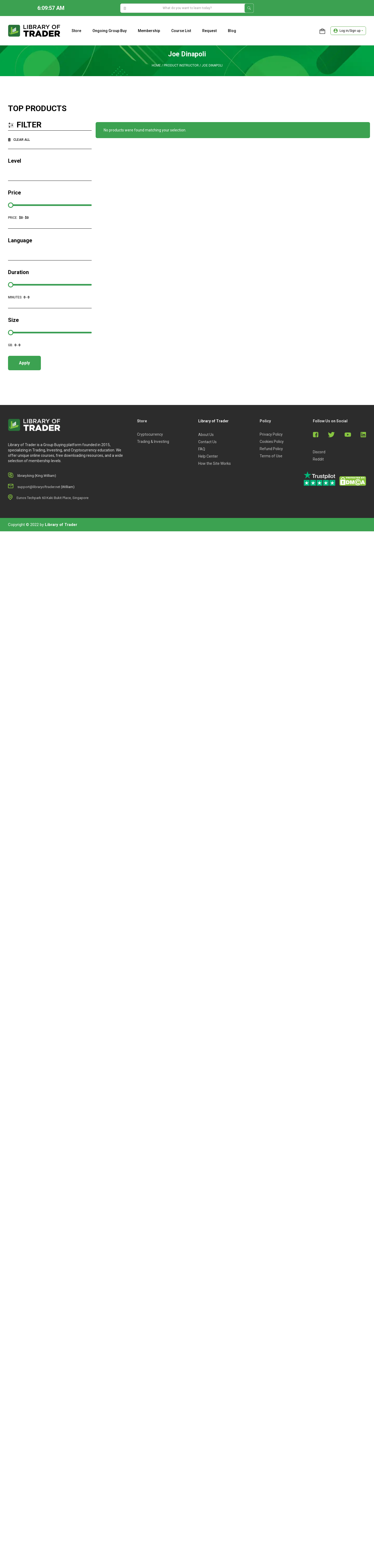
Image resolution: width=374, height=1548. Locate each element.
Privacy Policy (271, 434)
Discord (319, 452)
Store (76, 31)
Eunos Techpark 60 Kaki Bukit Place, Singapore (52, 498)
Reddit (318, 459)
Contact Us (207, 442)
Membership (149, 31)
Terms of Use (271, 456)
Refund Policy (271, 449)
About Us (206, 434)
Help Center (208, 456)
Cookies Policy (272, 441)
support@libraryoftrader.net (38, 487)
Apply (24, 362)
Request (209, 31)
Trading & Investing (153, 441)
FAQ (201, 449)
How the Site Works (214, 463)
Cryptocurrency (150, 434)
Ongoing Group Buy (109, 31)
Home (156, 65)
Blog (232, 31)
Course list (181, 31)
